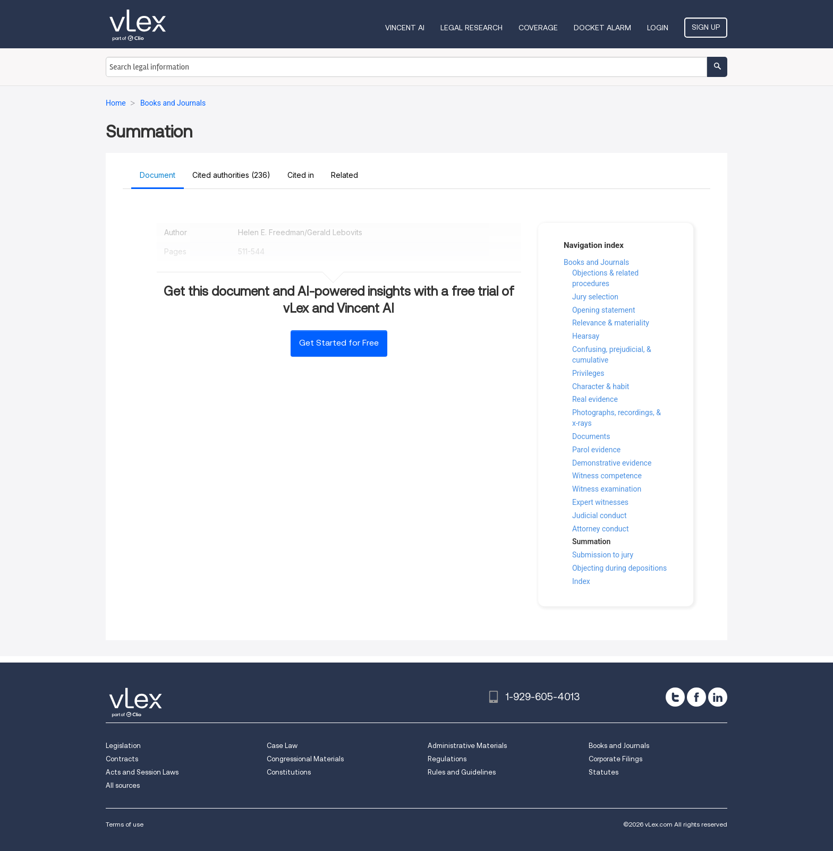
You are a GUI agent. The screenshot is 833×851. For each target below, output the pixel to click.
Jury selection (595, 297)
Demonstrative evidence (611, 463)
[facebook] (696, 697)
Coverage (538, 27)
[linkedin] (717, 697)
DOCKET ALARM (602, 27)
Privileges (588, 373)
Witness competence (607, 475)
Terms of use (124, 824)
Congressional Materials (305, 759)
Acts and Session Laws (142, 772)
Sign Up (706, 27)
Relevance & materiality (610, 323)
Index (581, 581)
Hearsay (585, 336)
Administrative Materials (467, 746)
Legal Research (471, 27)
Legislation (123, 746)
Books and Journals (596, 262)
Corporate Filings (615, 759)
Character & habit (600, 386)
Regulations (447, 759)
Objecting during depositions (619, 568)
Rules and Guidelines (462, 772)
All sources (123, 785)
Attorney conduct (600, 529)
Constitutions (289, 772)
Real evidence (595, 399)
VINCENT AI (404, 27)
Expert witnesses (600, 502)
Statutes (603, 772)
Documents (591, 436)
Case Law (282, 746)
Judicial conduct (599, 515)
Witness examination (606, 489)
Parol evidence (596, 449)
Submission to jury (602, 555)
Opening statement (603, 310)
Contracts (122, 759)
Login (657, 27)
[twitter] (675, 697)
